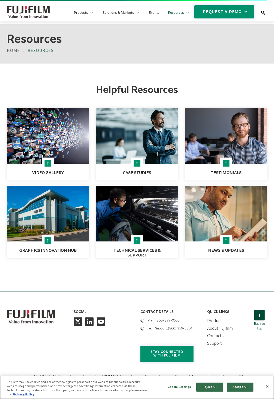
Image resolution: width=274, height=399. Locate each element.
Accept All (239, 387)
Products (215, 321)
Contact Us (217, 336)
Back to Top (259, 320)
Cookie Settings (179, 387)
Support (214, 344)
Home (13, 51)
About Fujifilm (220, 329)
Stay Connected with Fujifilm (167, 353)
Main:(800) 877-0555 (163, 320)
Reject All (209, 387)
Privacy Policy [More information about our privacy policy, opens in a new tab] (23, 394)
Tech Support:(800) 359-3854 (169, 328)
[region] (137, 387)
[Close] (267, 386)
